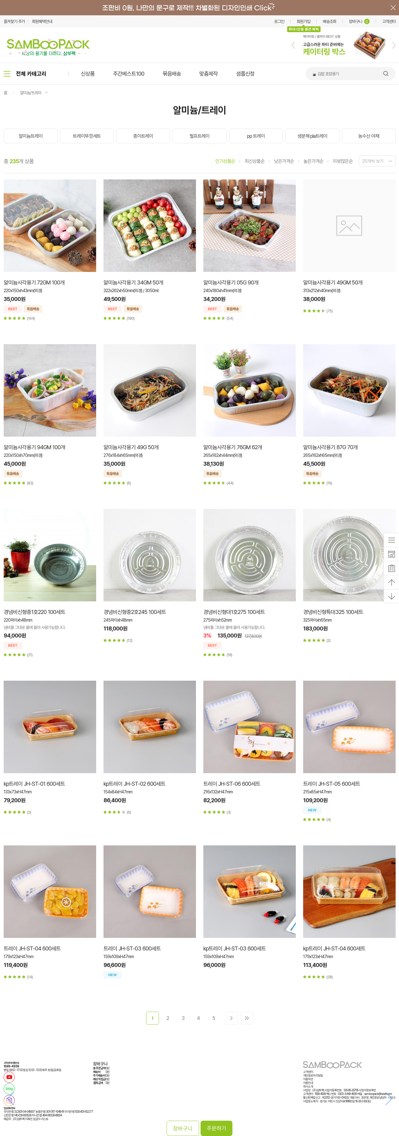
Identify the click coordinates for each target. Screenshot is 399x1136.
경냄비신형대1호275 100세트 (234, 612)
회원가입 (303, 21)
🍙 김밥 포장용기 (325, 73)
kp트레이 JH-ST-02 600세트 (134, 784)
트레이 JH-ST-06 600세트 (231, 784)
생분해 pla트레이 (312, 136)
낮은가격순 (284, 161)
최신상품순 (255, 161)
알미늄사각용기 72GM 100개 (34, 282)
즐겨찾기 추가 (14, 21)
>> (246, 1018)
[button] (293, 45)
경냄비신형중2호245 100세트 (135, 612)
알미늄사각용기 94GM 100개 (34, 447)
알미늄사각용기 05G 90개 (230, 282)
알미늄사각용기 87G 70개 (330, 447)
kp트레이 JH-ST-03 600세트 (234, 948)
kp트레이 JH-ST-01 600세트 (34, 784)
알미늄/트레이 (30, 93)
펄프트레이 (199, 136)
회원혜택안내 (42, 21)
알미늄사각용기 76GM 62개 (232, 447)
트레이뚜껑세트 (87, 136)
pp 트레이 (256, 136)
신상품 (88, 73)
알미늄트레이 (31, 136)
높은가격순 (313, 161)
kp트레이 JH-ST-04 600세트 (334, 948)
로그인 (279, 21)
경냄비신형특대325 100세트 (333, 612)
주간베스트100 (128, 73)
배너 (199, 7)
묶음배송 (172, 73)
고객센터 (389, 21)
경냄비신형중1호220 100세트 (34, 612)
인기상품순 (225, 161)
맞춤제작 (208, 73)
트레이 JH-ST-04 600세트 (32, 948)
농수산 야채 (368, 136)
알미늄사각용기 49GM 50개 (333, 282)
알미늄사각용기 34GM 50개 (133, 282)
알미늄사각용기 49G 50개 (131, 447)
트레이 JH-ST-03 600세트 (132, 948)
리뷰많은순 (343, 161)
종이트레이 (143, 136)
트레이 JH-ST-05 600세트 (331, 784)
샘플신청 (245, 73)
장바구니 (359, 21)
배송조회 (329, 21)
